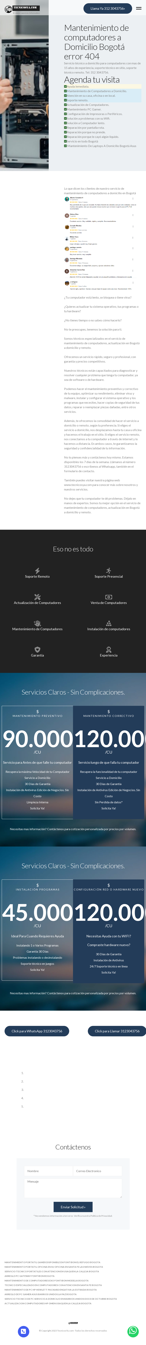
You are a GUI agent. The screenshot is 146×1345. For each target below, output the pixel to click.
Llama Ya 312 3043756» (107, 8)
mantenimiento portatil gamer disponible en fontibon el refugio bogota (52, 1262)
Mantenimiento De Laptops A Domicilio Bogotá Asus (101, 146)
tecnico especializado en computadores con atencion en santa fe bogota (53, 1285)
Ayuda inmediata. (76, 86)
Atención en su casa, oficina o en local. (89, 95)
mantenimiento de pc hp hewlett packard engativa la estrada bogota (51, 1289)
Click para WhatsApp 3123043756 (37, 1031)
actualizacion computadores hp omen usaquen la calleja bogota (48, 1303)
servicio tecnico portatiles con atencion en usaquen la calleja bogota (52, 1271)
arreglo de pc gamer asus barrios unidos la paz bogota (41, 1294)
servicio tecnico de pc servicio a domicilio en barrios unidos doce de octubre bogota (61, 1298)
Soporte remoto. (76, 100)
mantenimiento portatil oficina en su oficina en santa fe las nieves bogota (54, 1266)
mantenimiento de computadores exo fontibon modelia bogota (47, 1280)
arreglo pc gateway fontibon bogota (30, 1276)
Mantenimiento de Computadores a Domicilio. (95, 91)
